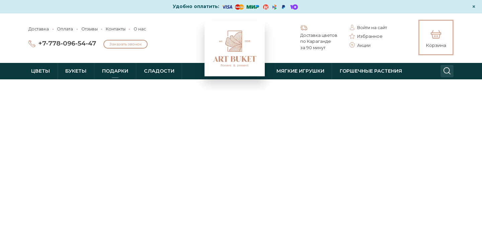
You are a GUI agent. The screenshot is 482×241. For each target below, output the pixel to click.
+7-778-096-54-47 (67, 43)
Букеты (75, 71)
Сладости (159, 71)
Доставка (38, 28)
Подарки (115, 71)
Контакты (116, 28)
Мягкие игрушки (300, 71)
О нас (140, 28)
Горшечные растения (371, 71)
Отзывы (89, 28)
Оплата (65, 28)
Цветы (40, 71)
